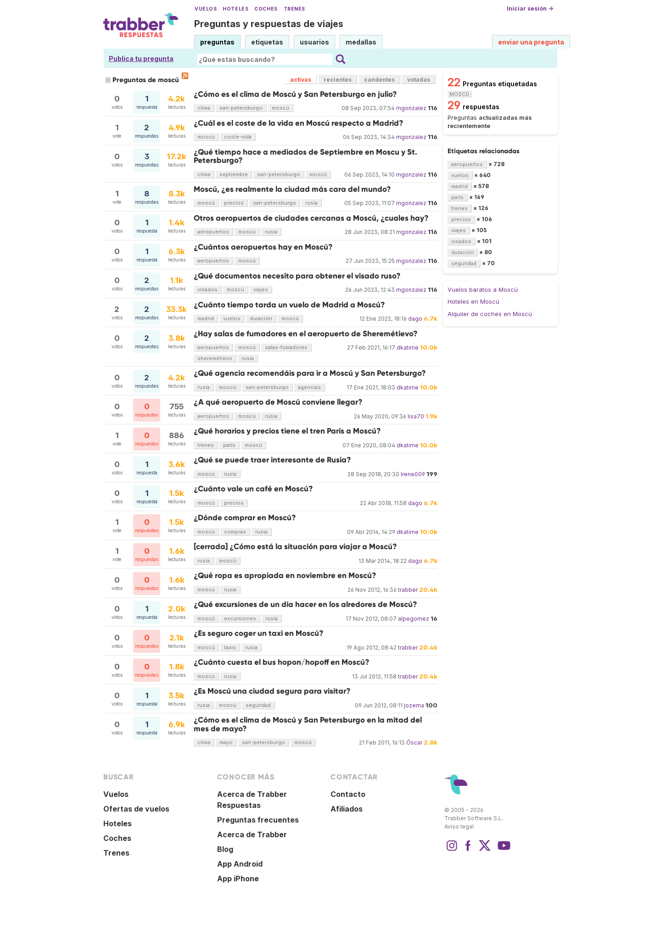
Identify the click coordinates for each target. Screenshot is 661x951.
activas (300, 79)
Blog (225, 849)
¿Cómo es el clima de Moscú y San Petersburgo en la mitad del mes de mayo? (308, 724)
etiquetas (267, 42)
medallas (361, 42)
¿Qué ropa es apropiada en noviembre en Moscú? (285, 575)
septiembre (233, 174)
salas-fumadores (286, 347)
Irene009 (413, 474)
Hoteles (235, 9)
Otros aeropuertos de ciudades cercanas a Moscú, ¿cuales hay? (311, 218)
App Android (240, 863)
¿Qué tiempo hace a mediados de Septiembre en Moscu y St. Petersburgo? (305, 156)
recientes (338, 79)
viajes (260, 289)
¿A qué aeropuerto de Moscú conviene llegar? (278, 402)
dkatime (408, 347)
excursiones (240, 618)
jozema (414, 705)
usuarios (314, 42)
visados (207, 289)
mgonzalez (411, 108)
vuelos (232, 318)
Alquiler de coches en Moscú (490, 313)
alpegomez (413, 618)
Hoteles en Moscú (473, 301)
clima (203, 108)
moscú (280, 108)
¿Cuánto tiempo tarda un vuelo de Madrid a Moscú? (289, 305)
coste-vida (238, 136)
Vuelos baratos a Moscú (483, 289)
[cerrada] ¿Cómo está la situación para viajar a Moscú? (295, 546)
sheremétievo (214, 358)
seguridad (258, 705)
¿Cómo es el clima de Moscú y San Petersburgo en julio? (295, 94)
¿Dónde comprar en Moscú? (245, 518)
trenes (205, 445)
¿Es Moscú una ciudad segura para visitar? (272, 691)
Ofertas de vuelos (136, 808)
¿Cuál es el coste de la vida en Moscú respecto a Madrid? (298, 123)
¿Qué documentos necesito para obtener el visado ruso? (297, 276)
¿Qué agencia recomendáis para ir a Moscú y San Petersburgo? (310, 373)
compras (235, 531)
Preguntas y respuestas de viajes (268, 23)
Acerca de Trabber (252, 834)
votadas (418, 79)
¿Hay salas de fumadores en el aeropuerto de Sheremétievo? (306, 334)
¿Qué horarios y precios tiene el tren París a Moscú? (287, 431)
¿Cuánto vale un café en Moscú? (253, 489)
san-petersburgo (241, 108)
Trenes (294, 9)
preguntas (217, 42)
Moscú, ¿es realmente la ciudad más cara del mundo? (292, 189)
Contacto (347, 794)
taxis (230, 647)
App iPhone (238, 878)
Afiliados (346, 808)
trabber (408, 589)
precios (234, 203)
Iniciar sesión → (530, 8)
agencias (309, 387)
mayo (226, 742)
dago (415, 318)
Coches (265, 9)
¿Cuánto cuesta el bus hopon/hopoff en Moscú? (282, 662)
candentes (379, 79)
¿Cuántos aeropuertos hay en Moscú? (263, 247)
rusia (311, 203)
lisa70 (416, 416)
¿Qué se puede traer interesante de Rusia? (272, 460)
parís (229, 445)
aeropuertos (213, 231)
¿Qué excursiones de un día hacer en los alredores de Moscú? (305, 604)
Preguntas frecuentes (258, 819)
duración (261, 318)
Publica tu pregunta (141, 58)
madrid (205, 318)
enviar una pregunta (531, 42)
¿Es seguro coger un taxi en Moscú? (259, 633)
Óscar (414, 742)
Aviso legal (459, 826)
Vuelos (206, 9)
